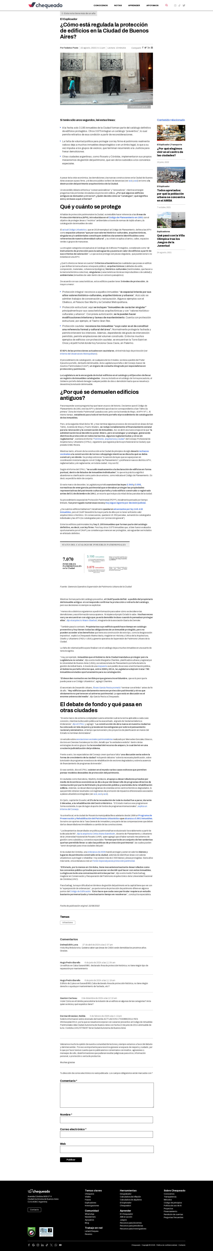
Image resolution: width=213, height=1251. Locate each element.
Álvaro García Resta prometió (107, 687)
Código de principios (173, 1203)
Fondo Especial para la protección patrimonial (113, 861)
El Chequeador (126, 1214)
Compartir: (136, 48)
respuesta (102, 666)
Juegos (123, 1220)
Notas (118, 5)
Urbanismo (67, 923)
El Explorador (125, 1203)
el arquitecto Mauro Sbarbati (83, 620)
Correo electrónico (73, 1129)
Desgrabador (125, 1194)
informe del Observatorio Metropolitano (78, 354)
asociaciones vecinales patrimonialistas (94, 739)
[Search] (166, 5)
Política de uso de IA (173, 1206)
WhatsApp (89, 1214)
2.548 (130, 484)
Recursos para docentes (131, 1223)
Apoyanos (152, 5)
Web (63, 1143)
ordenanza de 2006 (96, 852)
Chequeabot (125, 1206)
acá (130, 181)
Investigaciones (92, 1206)
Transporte (176, 145)
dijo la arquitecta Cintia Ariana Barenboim (96, 834)
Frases (88, 1200)
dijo (68, 620)
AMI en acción (126, 1217)
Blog (87, 1223)
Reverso (88, 1234)
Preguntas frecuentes (173, 1217)
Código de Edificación (80, 891)
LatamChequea (91, 1231)
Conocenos (101, 5)
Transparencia (170, 1197)
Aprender (134, 5)
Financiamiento (170, 1211)
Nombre (66, 1114)
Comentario (68, 1080)
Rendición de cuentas (173, 1214)
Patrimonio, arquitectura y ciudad (109, 439)
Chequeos (89, 1194)
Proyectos (168, 1209)
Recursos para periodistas (131, 1226)
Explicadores (163, 232)
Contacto (34, 1210)
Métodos (168, 1200)
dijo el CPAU (78, 724)
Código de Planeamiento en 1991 (126, 217)
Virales (88, 1197)
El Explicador (68, 19)
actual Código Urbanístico (74, 230)
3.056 (138, 484)
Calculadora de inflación (130, 1197)
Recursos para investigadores (133, 1229)
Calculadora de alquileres (131, 1200)
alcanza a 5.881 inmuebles (138, 818)
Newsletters (90, 1217)
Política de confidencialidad (166, 1245)
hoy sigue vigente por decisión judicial (125, 503)
